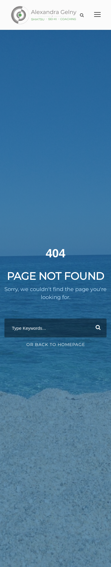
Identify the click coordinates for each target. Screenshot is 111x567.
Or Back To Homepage (55, 344)
